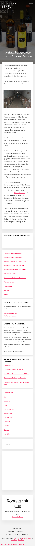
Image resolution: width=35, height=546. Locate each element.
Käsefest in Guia (8, 365)
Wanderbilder (8, 413)
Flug (5, 397)
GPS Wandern (8, 417)
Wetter (6, 294)
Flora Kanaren (8, 286)
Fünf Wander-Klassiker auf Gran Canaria (15, 278)
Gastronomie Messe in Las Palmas (13, 369)
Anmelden (21, 540)
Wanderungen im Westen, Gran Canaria (15, 261)
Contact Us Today (17, 517)
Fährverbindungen (9, 409)
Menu (31, 4)
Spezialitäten (7, 290)
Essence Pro (16, 538)
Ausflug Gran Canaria (10, 316)
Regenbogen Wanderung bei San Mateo (15, 378)
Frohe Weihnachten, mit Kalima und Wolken (16, 374)
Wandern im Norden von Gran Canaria (14, 265)
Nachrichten (7, 434)
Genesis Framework (26, 538)
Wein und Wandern (9, 282)
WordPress (14, 540)
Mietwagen (7, 401)
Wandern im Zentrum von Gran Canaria (15, 269)
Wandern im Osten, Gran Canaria (13, 257)
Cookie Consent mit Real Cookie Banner (12, 544)
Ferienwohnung (8, 392)
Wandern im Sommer (10, 273)
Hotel (5, 405)
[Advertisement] (17, 27)
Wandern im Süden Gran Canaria (13, 253)
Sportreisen (7, 421)
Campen (6, 430)
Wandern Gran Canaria (9, 6)
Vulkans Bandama (19, 193)
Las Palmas (7, 426)
